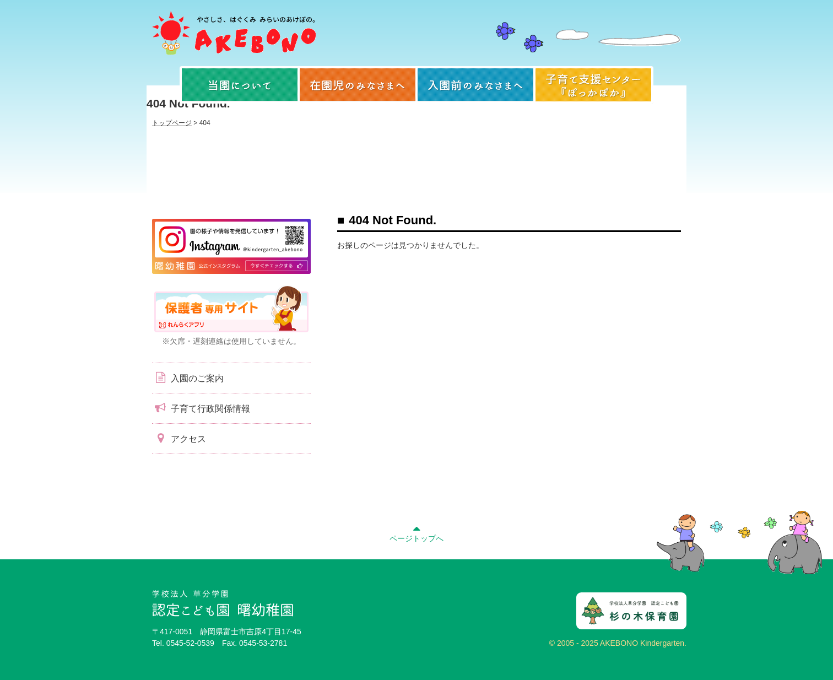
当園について (240, 84)
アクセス (179, 438)
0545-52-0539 (190, 643)
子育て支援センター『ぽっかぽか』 (593, 84)
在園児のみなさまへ (357, 84)
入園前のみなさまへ (475, 84)
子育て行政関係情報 (201, 407)
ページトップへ (416, 532)
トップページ (172, 123)
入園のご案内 (188, 377)
